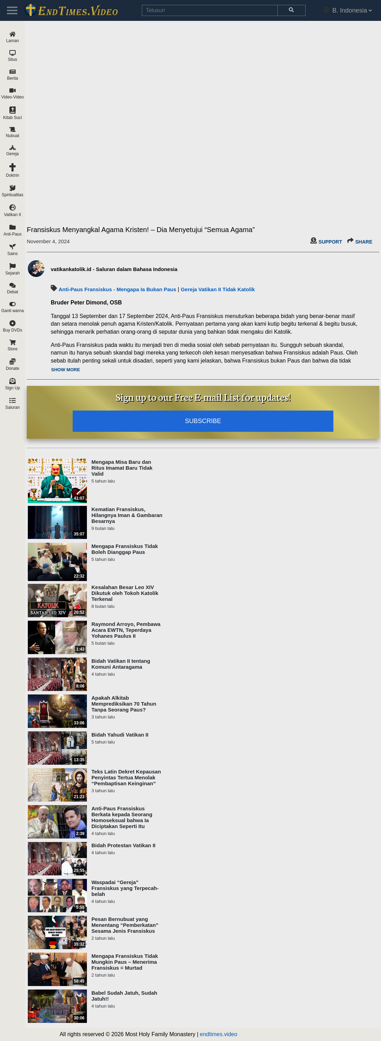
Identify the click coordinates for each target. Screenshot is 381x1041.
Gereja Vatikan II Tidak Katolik (218, 289)
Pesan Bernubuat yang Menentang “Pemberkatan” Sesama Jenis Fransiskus (125, 925)
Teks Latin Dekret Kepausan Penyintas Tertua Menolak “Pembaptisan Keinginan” (126, 777)
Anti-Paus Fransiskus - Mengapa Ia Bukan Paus (117, 289)
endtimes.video (218, 1034)
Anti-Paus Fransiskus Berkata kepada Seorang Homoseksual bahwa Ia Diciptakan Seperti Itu (121, 817)
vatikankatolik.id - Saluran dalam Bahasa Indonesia (114, 269)
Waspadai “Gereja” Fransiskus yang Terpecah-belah (125, 888)
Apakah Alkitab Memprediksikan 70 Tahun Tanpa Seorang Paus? (123, 704)
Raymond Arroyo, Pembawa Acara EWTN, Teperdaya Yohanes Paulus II (126, 630)
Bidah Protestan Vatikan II (123, 845)
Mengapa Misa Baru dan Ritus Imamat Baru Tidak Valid (122, 468)
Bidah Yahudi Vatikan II (119, 735)
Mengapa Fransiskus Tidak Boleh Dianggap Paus (124, 549)
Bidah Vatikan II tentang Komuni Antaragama (120, 664)
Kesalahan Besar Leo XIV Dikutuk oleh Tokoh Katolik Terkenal (124, 593)
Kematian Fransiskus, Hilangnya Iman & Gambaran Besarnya (126, 515)
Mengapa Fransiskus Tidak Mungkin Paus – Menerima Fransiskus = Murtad (124, 962)
